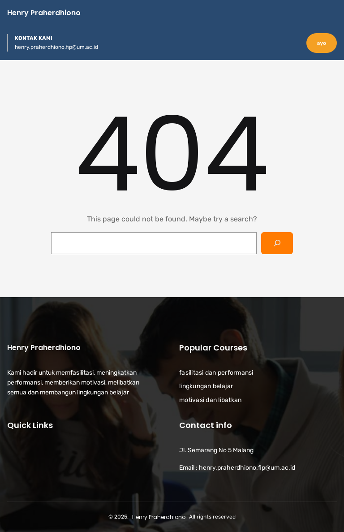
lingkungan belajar (206, 386)
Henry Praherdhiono (44, 13)
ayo (321, 43)
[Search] (277, 243)
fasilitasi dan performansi (216, 372)
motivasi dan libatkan (210, 400)
